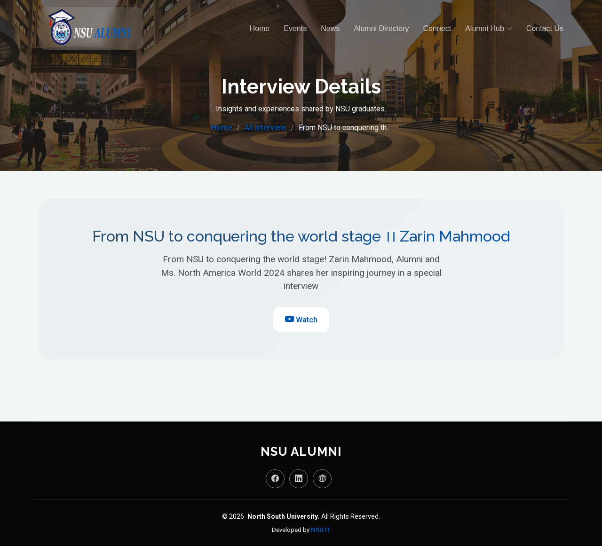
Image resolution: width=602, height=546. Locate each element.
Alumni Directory (381, 28)
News (330, 28)
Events (295, 28)
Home (260, 28)
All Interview (265, 127)
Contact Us (544, 28)
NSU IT (321, 529)
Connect (437, 28)
